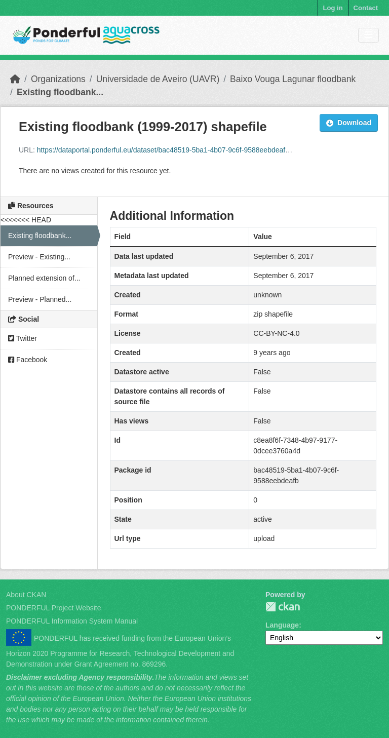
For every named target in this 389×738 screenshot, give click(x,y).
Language (282, 625)
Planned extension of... (44, 278)
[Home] (15, 79)
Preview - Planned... (39, 299)
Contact (366, 8)
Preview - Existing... (39, 257)
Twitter (22, 338)
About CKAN (26, 595)
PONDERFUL (282, 606)
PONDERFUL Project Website (53, 608)
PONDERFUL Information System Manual (72, 621)
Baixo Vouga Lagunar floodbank (293, 79)
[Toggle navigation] (368, 35)
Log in (333, 8)
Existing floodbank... (60, 92)
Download (348, 123)
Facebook (27, 360)
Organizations (58, 79)
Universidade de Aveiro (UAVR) (158, 79)
